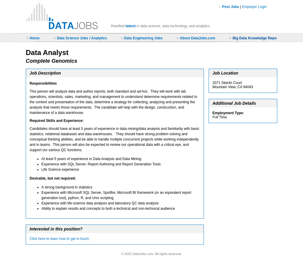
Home (34, 38)
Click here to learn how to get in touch (59, 239)
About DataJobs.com (197, 38)
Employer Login (254, 7)
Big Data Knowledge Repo (255, 38)
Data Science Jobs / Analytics (82, 38)
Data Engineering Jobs (143, 38)
